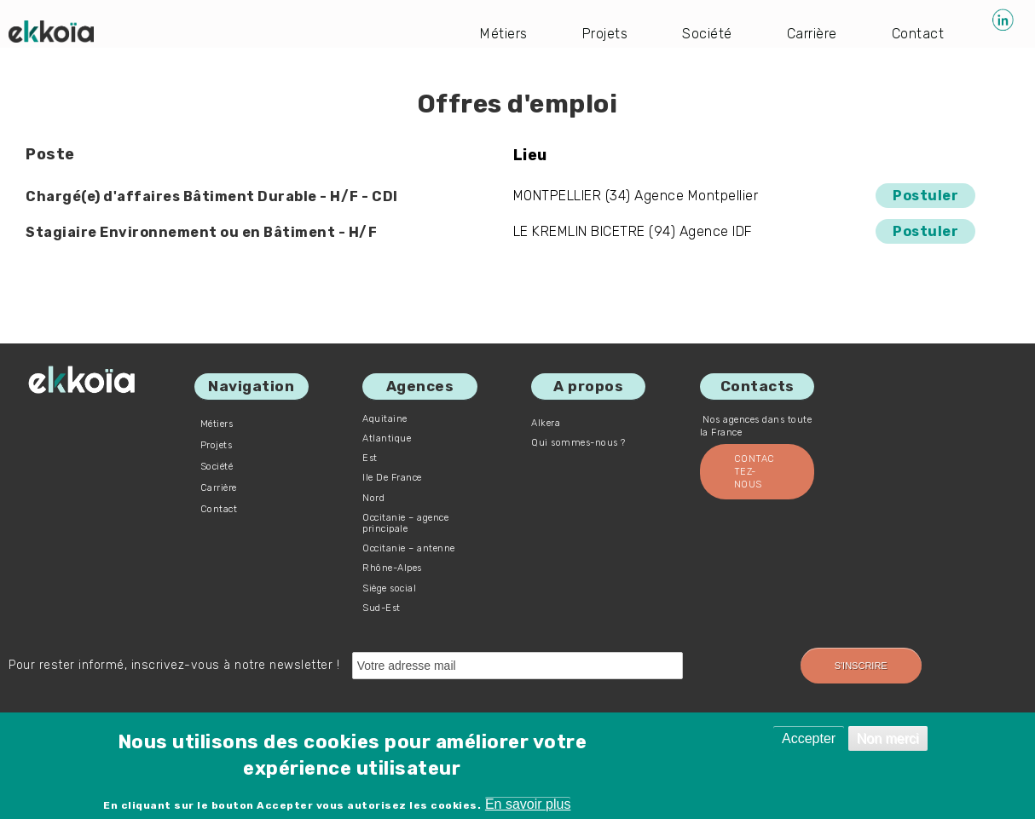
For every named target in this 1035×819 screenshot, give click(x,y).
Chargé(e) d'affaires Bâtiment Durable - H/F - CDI (212, 196)
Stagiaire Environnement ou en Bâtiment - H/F (201, 232)
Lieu (530, 155)
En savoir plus (528, 804)
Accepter (809, 738)
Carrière (812, 34)
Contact (918, 34)
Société (707, 34)
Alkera (545, 423)
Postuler (925, 195)
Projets (605, 34)
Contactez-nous (754, 471)
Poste (50, 154)
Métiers (504, 34)
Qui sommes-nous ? (578, 442)
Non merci (888, 738)
